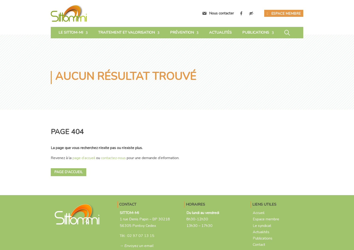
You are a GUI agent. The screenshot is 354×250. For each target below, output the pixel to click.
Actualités (220, 32)
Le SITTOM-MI (70, 32)
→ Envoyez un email (137, 245)
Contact (259, 244)
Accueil (258, 212)
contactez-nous (113, 158)
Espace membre (286, 13)
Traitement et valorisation (126, 32)
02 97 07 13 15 (140, 235)
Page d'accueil (68, 172)
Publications (255, 32)
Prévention (182, 32)
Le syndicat (262, 225)
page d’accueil (83, 158)
